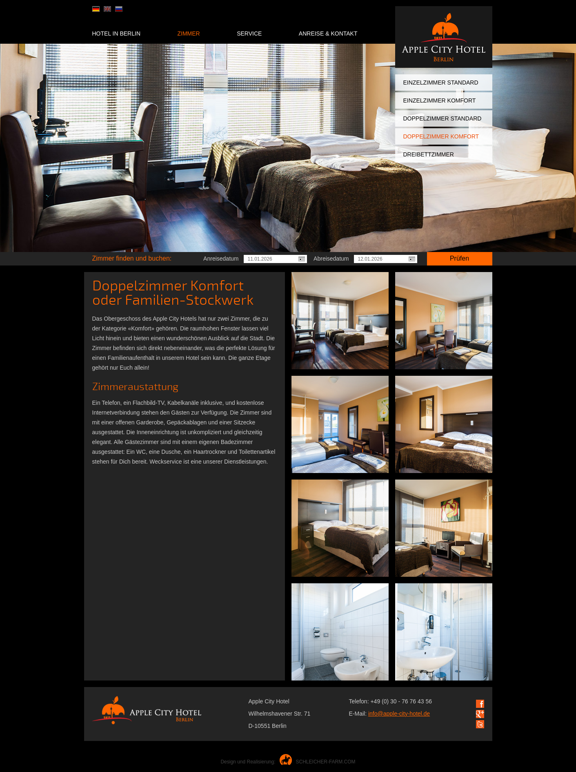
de (96, 9)
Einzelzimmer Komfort (439, 100)
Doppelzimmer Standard (442, 118)
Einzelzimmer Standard (440, 82)
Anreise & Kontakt (328, 33)
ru (118, 9)
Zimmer (188, 33)
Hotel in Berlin (116, 33)
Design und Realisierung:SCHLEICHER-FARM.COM (287, 762)
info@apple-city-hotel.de (399, 713)
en (107, 9)
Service (249, 33)
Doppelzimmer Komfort (441, 136)
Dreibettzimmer (428, 154)
